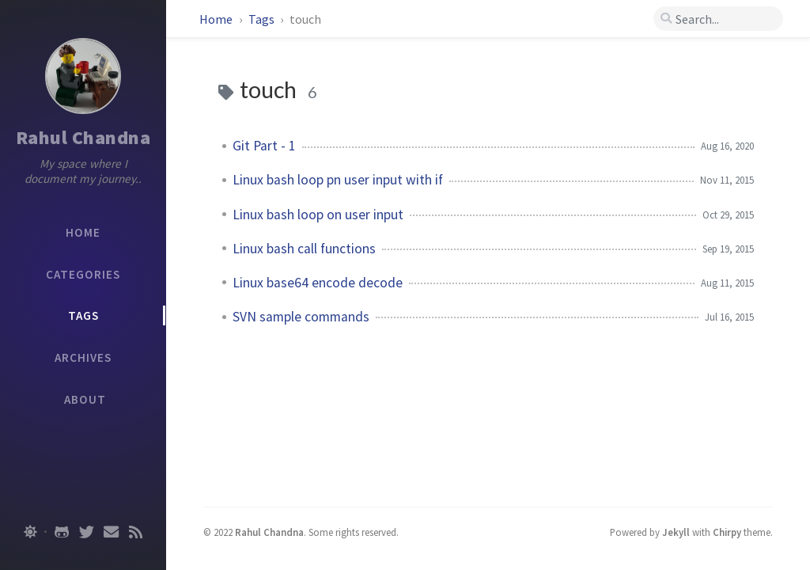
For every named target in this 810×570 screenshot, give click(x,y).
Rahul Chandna (83, 137)
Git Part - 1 (264, 145)
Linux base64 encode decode (318, 282)
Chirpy (727, 532)
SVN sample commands (301, 316)
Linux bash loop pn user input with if (338, 179)
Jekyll (676, 532)
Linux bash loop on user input (318, 214)
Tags (262, 19)
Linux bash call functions (304, 248)
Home (217, 19)
